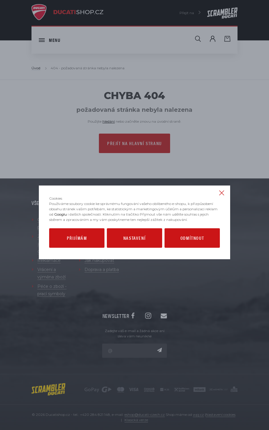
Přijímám (77, 237)
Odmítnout (192, 237)
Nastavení (134, 237)
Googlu (60, 214)
